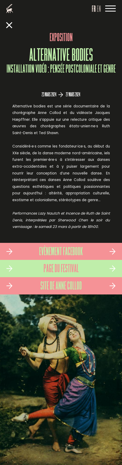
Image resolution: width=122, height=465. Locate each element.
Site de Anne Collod (61, 286)
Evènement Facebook (61, 252)
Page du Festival (61, 269)
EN (99, 9)
